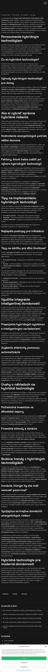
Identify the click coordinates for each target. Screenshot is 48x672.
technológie (24, 594)
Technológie (33, 15)
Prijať (24, 658)
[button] (45, 646)
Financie (6, 644)
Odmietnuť (24, 662)
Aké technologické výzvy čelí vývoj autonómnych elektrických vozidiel (22, 626)
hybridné (15, 594)
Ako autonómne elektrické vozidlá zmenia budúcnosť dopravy (22, 610)
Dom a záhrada (8, 640)
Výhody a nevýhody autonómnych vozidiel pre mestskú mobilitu (23, 614)
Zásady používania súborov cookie (24, 670)
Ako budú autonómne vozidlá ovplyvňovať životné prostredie (22, 618)
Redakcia (25, 15)
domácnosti (5, 594)
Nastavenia (24, 667)
